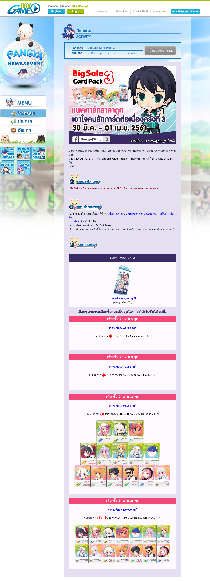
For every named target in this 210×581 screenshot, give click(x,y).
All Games (104, 11)
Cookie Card (23, 167)
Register (38, 153)
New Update (7, 153)
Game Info (7, 167)
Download (122, 11)
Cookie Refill (141, 11)
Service (159, 11)
